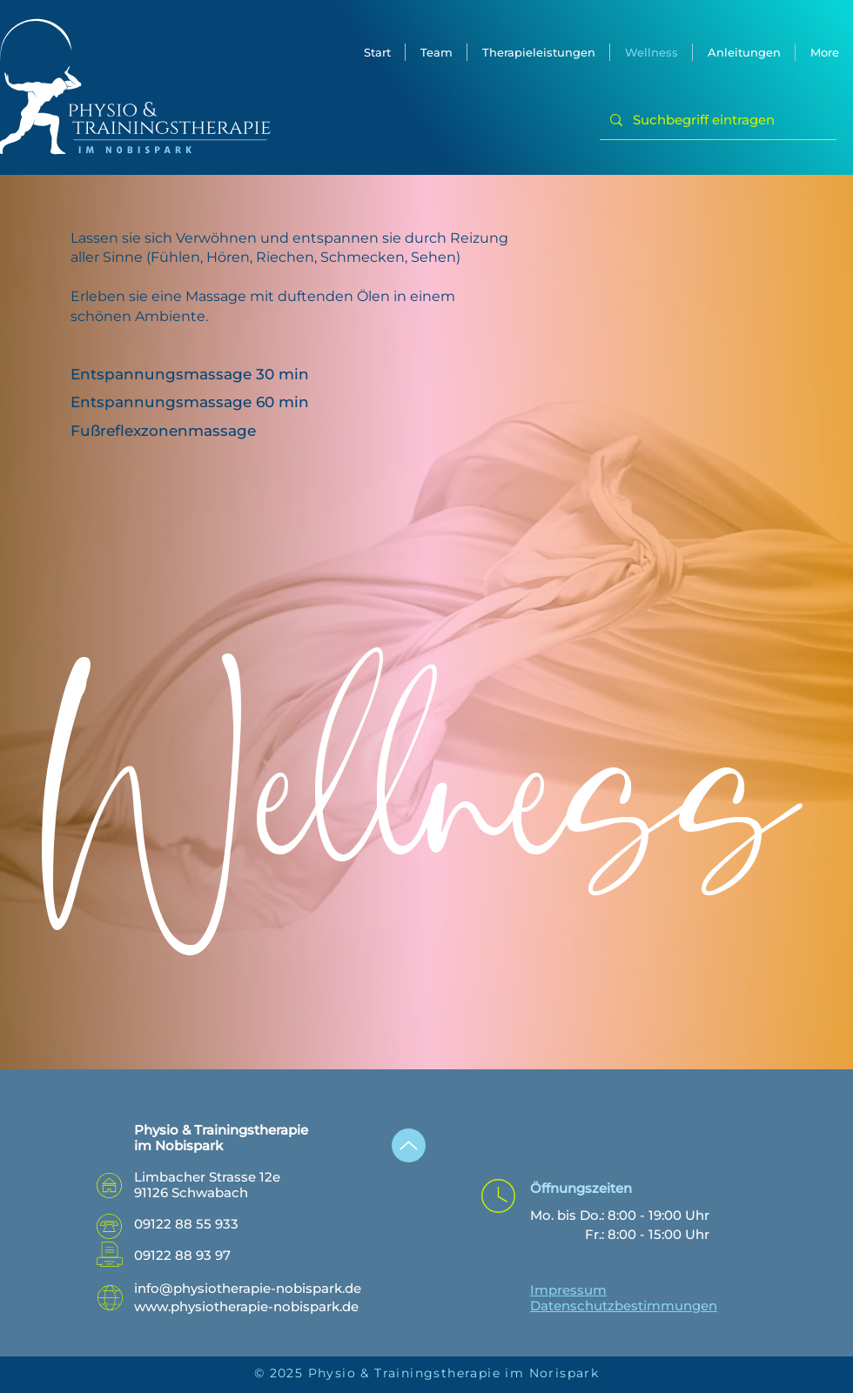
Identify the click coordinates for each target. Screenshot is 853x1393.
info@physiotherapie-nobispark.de (247, 1288)
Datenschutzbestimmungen (623, 1305)
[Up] (409, 1145)
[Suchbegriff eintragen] (716, 120)
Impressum (568, 1290)
